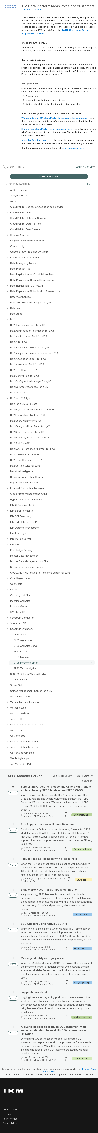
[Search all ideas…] (26, 167)
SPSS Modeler (51, 878)
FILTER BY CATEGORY (17, 184)
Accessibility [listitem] (10, 1123)
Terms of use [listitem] (10, 1118)
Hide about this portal (32, 9)
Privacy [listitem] (7, 1114)
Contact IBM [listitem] (10, 1109)
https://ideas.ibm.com (33, 33)
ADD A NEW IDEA (49, 176)
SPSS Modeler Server (45, 816)
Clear (89, 184)
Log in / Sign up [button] (85, 166)
